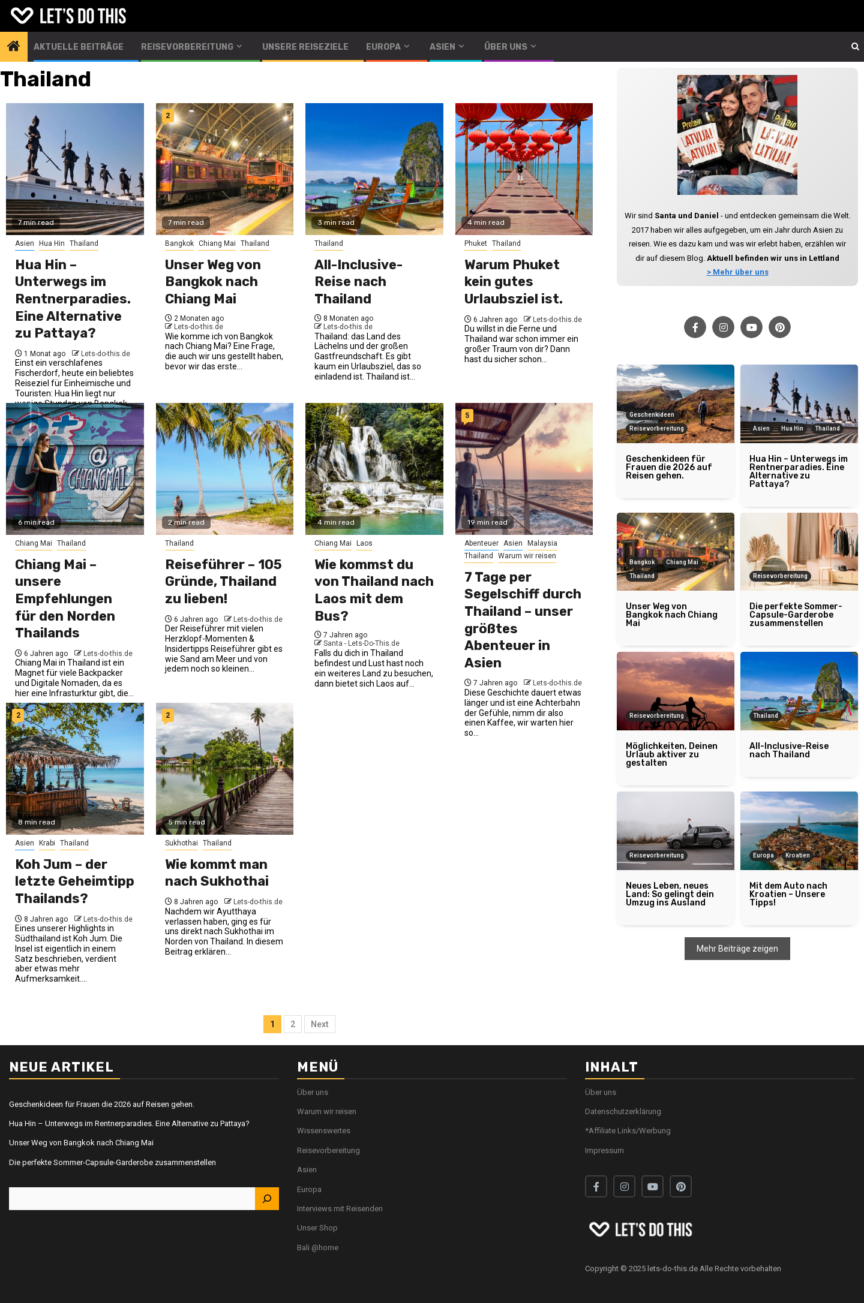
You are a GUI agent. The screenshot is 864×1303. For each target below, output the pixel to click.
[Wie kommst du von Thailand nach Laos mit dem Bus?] (374, 469)
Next (320, 1024)
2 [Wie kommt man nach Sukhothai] (168, 715)
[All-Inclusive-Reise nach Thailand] (374, 169)
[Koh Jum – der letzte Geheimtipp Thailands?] (75, 769)
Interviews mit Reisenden (340, 1208)
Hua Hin (52, 243)
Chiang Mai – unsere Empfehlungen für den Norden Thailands (65, 598)
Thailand (84, 243)
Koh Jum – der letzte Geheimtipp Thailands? (74, 881)
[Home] (13, 47)
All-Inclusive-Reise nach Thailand (358, 282)
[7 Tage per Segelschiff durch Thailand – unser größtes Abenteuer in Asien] (524, 469)
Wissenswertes (323, 1130)
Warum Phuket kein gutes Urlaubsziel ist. (513, 282)
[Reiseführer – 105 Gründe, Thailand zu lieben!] (225, 469)
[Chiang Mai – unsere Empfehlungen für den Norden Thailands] (75, 469)
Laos (364, 543)
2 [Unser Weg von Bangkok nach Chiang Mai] (168, 116)
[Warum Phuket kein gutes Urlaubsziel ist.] (524, 169)
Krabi (47, 843)
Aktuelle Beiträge (79, 47)
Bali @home (317, 1247)
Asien (442, 47)
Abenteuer (481, 543)
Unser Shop (317, 1227)
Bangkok (179, 243)
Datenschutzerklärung (623, 1111)
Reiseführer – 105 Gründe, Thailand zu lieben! (223, 581)
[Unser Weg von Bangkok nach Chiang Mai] (225, 169)
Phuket (475, 243)
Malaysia (542, 543)
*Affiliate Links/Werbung (628, 1130)
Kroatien (797, 855)
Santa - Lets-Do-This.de (361, 643)
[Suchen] (267, 1198)
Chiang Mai (217, 243)
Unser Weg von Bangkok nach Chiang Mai (213, 282)
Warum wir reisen (527, 556)
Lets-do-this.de (105, 354)
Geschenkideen (651, 414)
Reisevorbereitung (187, 47)
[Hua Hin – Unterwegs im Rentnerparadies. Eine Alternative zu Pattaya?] (75, 169)
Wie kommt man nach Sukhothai (217, 873)
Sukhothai (181, 843)
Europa (383, 47)
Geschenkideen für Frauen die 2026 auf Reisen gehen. (101, 1104)
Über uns (505, 47)
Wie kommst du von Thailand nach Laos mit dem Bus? (374, 590)
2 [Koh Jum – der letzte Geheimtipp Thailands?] (18, 715)
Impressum (604, 1150)
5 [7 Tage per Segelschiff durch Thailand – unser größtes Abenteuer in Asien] (467, 415)
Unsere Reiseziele (305, 47)
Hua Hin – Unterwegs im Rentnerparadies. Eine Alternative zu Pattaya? (73, 299)
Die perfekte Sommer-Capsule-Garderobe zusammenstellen (112, 1162)
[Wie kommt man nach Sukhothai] (225, 769)
